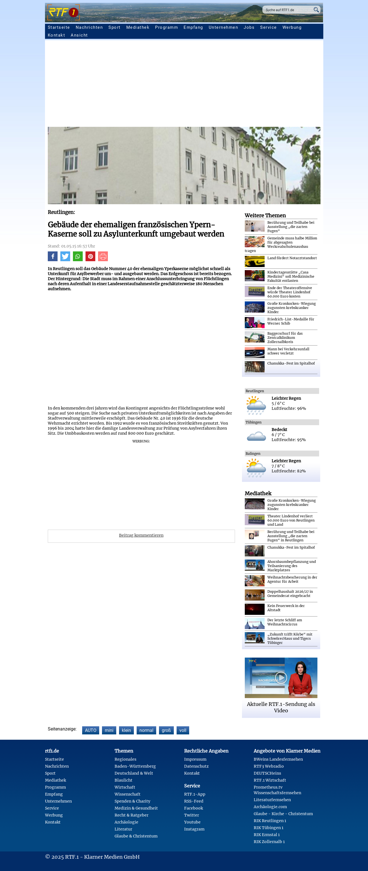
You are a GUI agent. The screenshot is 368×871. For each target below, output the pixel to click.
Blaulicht (123, 780)
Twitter (191, 815)
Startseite (59, 27)
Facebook (193, 808)
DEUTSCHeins (267, 773)
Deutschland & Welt (134, 773)
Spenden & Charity (132, 801)
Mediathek (138, 27)
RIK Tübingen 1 (268, 827)
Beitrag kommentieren (141, 535)
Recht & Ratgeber (131, 815)
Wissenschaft (128, 794)
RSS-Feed (193, 801)
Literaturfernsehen (272, 799)
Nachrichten (89, 27)
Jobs (249, 27)
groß (166, 730)
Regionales (125, 759)
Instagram (194, 829)
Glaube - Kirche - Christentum (283, 813)
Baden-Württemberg (135, 766)
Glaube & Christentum (136, 836)
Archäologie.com (270, 806)
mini (109, 730)
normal (146, 730)
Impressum (195, 759)
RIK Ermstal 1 (267, 834)
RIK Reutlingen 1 (270, 820)
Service (268, 27)
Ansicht (79, 35)
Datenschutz (196, 766)
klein (126, 730)
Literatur (123, 829)
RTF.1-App (194, 794)
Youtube (192, 822)
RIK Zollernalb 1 (269, 841)
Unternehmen (223, 27)
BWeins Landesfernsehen (278, 759)
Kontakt (56, 35)
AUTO (90, 730)
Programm (166, 27)
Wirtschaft (125, 787)
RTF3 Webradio (269, 766)
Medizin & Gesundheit (136, 808)
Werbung (292, 27)
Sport (114, 27)
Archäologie (126, 822)
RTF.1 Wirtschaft (270, 780)
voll (182, 730)
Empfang (193, 27)
